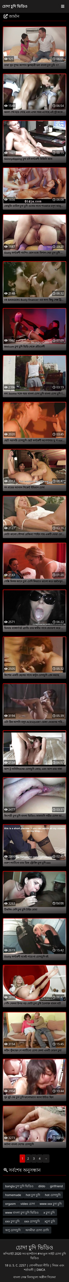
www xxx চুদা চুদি (51, 1204)
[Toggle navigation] (63, 6)
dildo (41, 1186)
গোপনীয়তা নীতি (39, 1265)
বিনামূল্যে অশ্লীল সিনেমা (41, 1277)
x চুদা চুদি (49, 1212)
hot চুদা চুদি (33, 1195)
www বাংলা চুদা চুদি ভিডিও (22, 1212)
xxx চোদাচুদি (32, 1221)
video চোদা (28, 1204)
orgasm (10, 1204)
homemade (13, 1195)
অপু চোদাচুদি (13, 1230)
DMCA (41, 1270)
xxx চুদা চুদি (12, 1221)
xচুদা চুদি (50, 1221)
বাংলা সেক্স (20, 1277)
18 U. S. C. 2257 (16, 1265)
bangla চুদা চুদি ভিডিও (19, 1186)
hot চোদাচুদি (53, 1195)
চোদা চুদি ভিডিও (14, 6)
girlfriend (56, 1186)
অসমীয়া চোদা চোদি (37, 1230)
